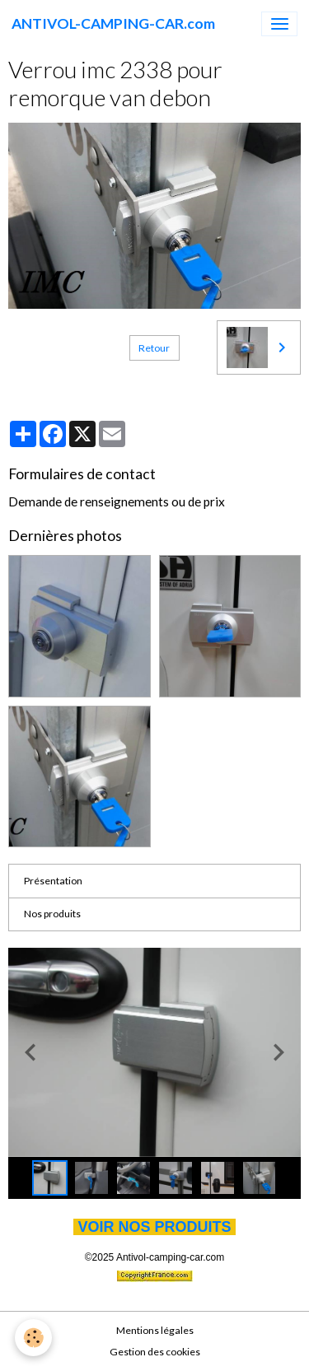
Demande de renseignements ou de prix (116, 501)
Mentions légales (155, 1330)
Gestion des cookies (155, 1351)
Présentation (53, 880)
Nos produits (52, 913)
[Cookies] (33, 1337)
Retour (154, 348)
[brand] (113, 24)
